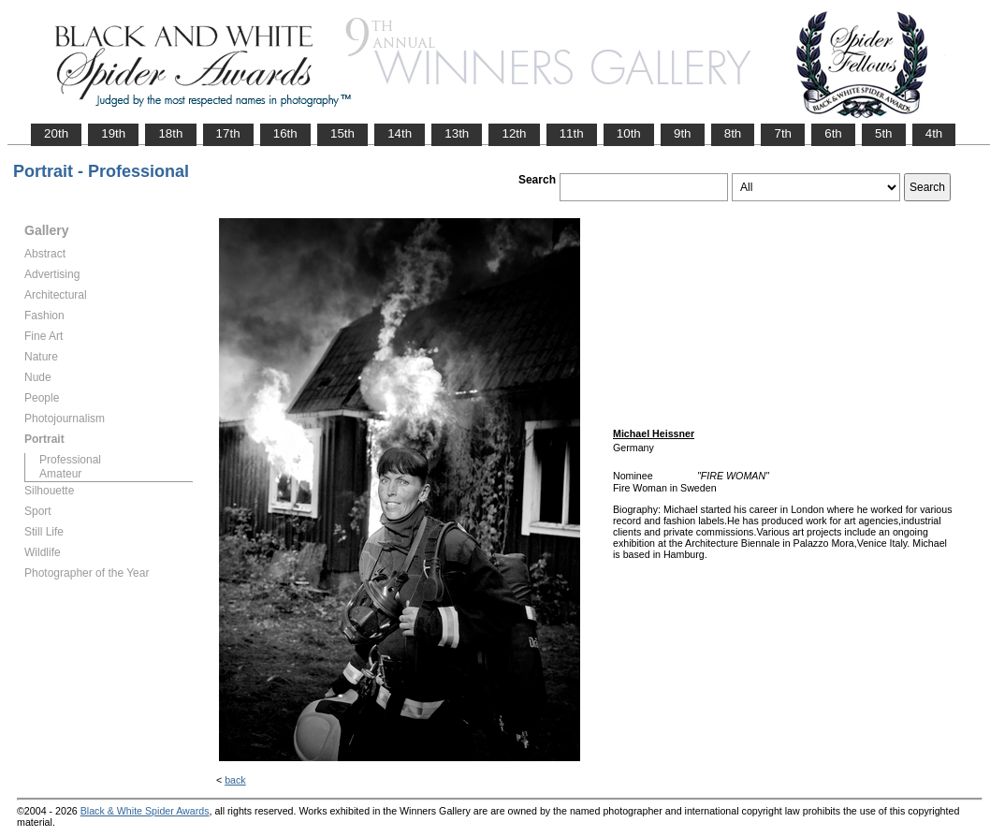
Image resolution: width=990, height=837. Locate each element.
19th (113, 133)
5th (884, 133)
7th (783, 133)
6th (833, 133)
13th (456, 133)
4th (934, 133)
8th (733, 133)
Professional (70, 459)
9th (682, 133)
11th (571, 133)
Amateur (60, 473)
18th (170, 133)
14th (399, 133)
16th (285, 133)
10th (628, 133)
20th (56, 133)
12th (513, 133)
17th (228, 133)
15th (342, 133)
